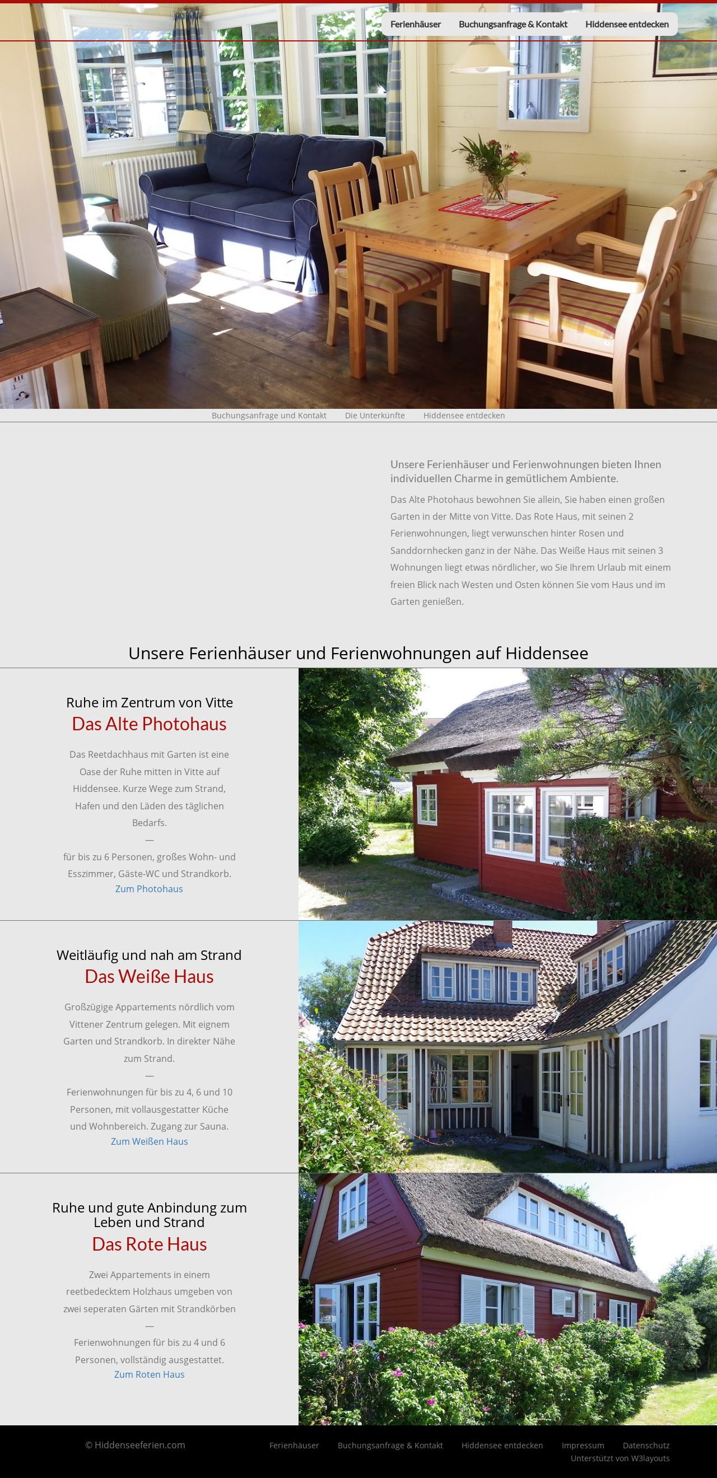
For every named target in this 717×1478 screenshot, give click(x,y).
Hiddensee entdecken (627, 23)
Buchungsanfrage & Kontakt (513, 23)
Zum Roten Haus (149, 1374)
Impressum (583, 1445)
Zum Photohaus (149, 889)
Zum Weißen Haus (149, 1141)
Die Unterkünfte (375, 415)
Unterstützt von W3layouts (620, 1458)
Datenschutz (646, 1445)
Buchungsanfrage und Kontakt (269, 415)
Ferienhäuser (415, 23)
